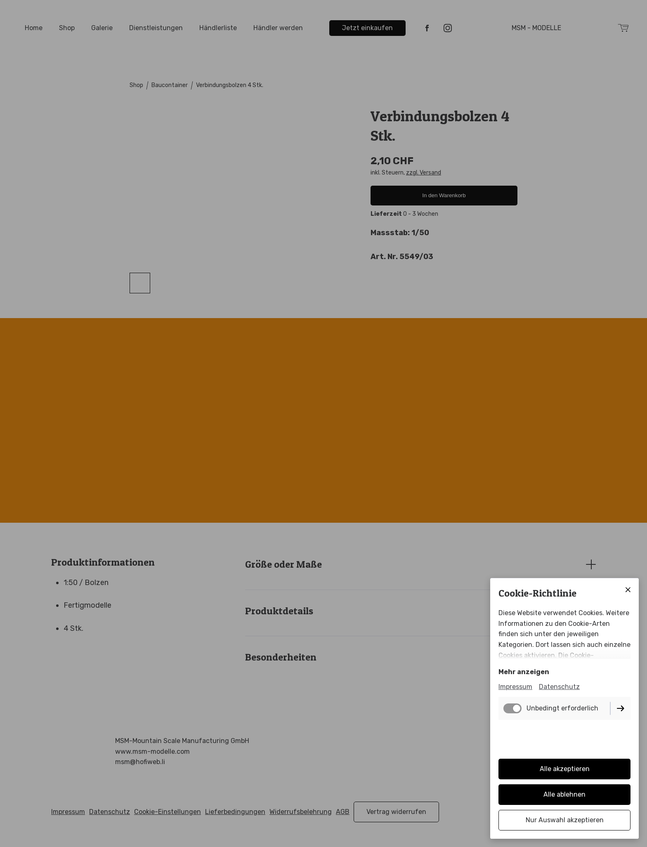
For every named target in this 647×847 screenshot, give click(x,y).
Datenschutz (559, 687)
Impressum (515, 687)
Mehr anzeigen (523, 672)
